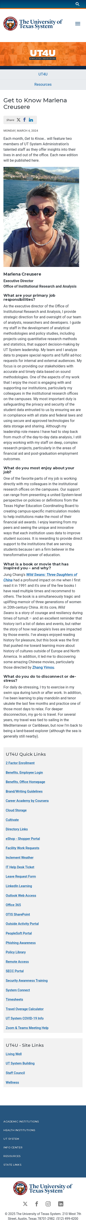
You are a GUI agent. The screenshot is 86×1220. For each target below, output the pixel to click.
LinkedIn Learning (19, 886)
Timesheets (14, 1000)
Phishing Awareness (21, 943)
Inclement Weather (19, 858)
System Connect (18, 990)
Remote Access (17, 962)
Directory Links (17, 829)
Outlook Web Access (21, 895)
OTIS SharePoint (18, 914)
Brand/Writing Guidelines (24, 791)
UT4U (43, 74)
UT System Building (20, 1063)
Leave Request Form (21, 877)
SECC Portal (15, 971)
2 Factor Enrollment (20, 763)
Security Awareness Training (27, 981)
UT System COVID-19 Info (25, 1018)
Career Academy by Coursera (27, 801)
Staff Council (15, 1073)
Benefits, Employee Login (24, 772)
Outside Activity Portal (22, 924)
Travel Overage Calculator (25, 1009)
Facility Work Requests (22, 848)
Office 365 (13, 905)
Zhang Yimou (43, 667)
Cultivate (12, 820)
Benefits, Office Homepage (25, 782)
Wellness (12, 1082)
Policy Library (16, 952)
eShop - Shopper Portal (23, 839)
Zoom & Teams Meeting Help (27, 1028)
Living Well (14, 1054)
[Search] (77, 4)
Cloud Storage (16, 810)
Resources (43, 84)
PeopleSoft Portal (19, 933)
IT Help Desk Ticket (20, 867)
